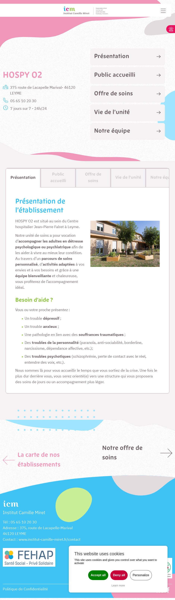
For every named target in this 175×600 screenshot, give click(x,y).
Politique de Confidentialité (25, 590)
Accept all (98, 575)
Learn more (118, 585)
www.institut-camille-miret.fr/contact (50, 541)
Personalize (141, 575)
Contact (9, 541)
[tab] (127, 57)
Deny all (119, 575)
